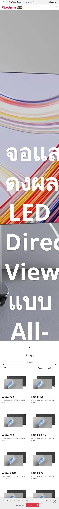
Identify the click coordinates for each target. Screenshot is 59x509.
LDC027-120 (8, 396)
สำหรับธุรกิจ (30, 2)
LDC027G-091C (9, 472)
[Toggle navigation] (56, 7)
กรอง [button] (31, 362)
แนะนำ (49, 368)
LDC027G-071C (38, 434)
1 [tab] (29, 348)
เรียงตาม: (41, 368)
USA (30, 505)
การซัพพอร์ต (51, 2)
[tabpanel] (29, 175)
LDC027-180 (8, 434)
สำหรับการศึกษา (15, 2)
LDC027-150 (37, 396)
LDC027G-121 (38, 472)
